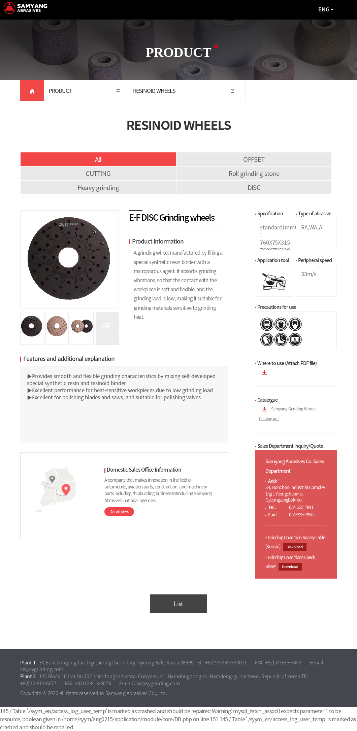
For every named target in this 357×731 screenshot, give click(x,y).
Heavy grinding (98, 187)
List (178, 603)
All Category (345, 9)
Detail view (119, 511)
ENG (323, 9)
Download (295, 546)
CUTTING (98, 173)
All (98, 159)
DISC (254, 187)
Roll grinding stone (254, 173)
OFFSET (253, 159)
